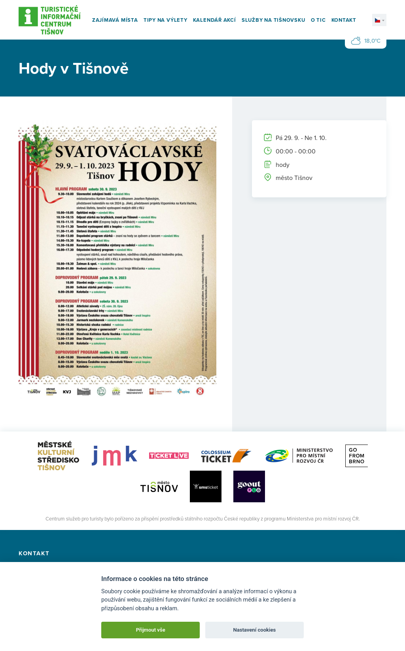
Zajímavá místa (115, 20)
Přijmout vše (150, 630)
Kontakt (343, 20)
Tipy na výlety (165, 20)
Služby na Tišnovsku (273, 20)
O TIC (318, 20)
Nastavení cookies (254, 630)
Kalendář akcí (214, 20)
